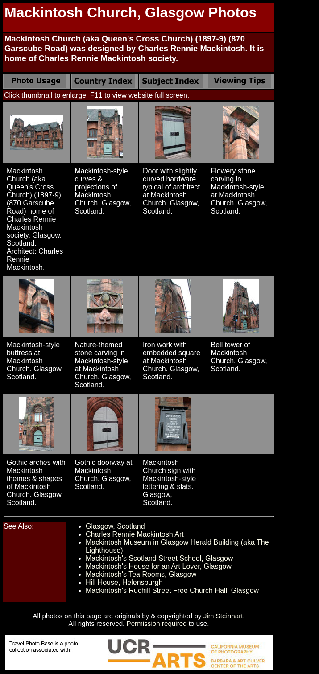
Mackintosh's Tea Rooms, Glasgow (141, 574)
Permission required (157, 623)
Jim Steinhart (223, 616)
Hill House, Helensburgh (124, 582)
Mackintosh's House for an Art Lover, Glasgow (159, 566)
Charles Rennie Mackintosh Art (135, 534)
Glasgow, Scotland (115, 526)
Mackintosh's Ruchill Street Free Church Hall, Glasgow (172, 590)
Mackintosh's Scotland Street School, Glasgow (159, 558)
